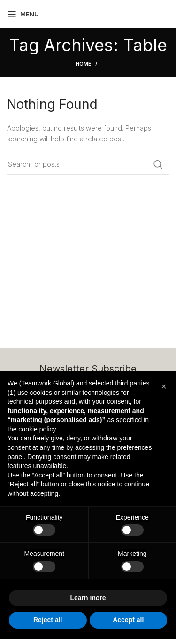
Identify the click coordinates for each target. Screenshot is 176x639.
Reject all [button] (47, 620)
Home (84, 64)
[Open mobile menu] (23, 14)
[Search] (88, 164)
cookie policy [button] (36, 429)
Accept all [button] (128, 620)
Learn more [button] (88, 597)
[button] (163, 386)
